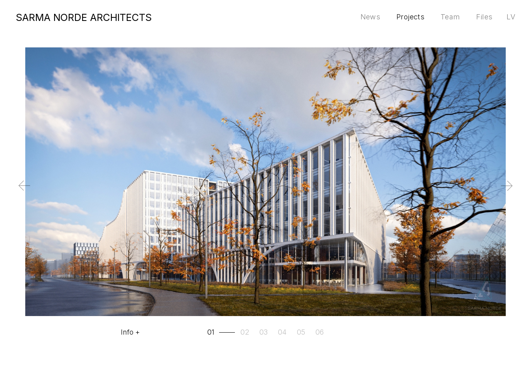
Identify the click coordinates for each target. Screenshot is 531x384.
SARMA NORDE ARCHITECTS (84, 17)
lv (511, 17)
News (370, 17)
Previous (13, 192)
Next (518, 192)
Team (450, 17)
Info (127, 332)
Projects (410, 17)
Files (484, 17)
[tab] (221, 332)
